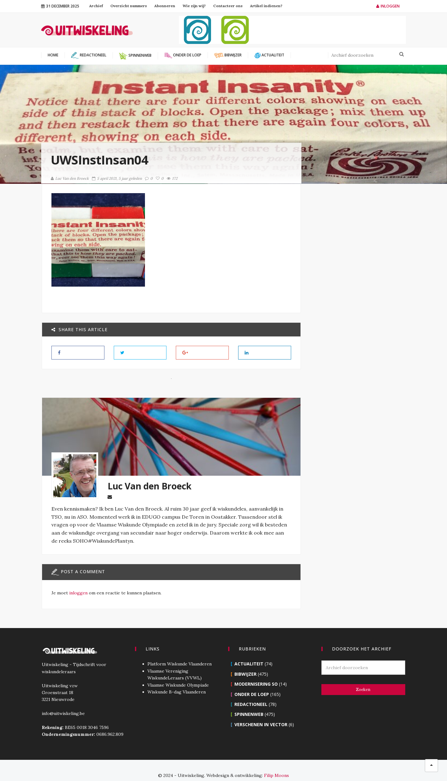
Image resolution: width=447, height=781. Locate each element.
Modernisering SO (256, 674)
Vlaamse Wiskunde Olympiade (178, 675)
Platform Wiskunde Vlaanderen (179, 654)
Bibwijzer (245, 664)
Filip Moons (276, 765)
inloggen (78, 592)
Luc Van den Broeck (70, 178)
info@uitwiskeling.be (62, 703)
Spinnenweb (248, 704)
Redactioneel (250, 694)
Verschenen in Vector (260, 714)
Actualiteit (248, 654)
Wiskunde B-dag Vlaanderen (176, 682)
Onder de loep (251, 684)
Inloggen (388, 6)
